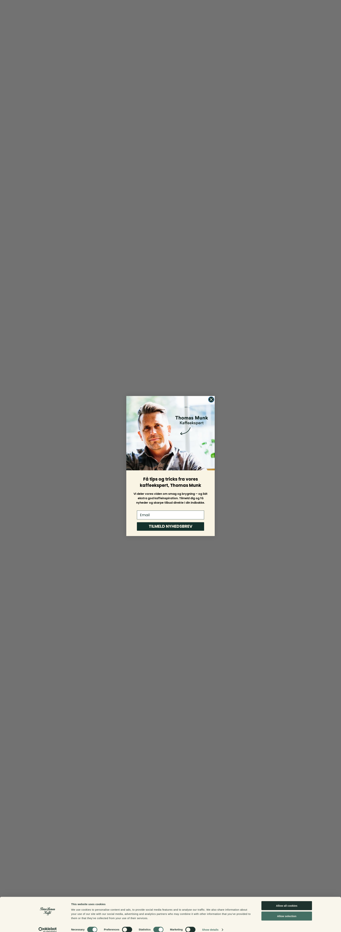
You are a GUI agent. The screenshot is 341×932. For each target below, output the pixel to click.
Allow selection (286, 911)
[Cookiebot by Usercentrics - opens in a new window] (47, 925)
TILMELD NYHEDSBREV (170, 526)
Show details (210, 925)
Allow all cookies (286, 900)
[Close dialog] (211, 399)
